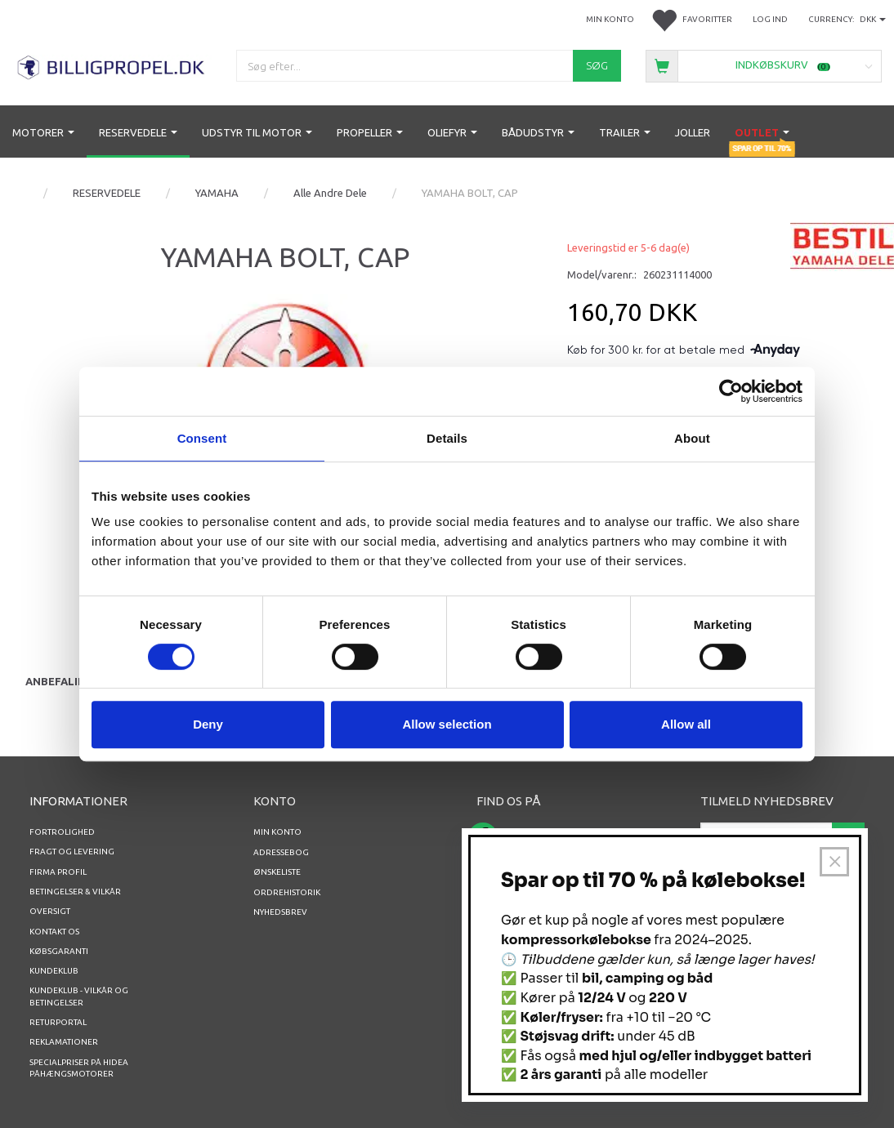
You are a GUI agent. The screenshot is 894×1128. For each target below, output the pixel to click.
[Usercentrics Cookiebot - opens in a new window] (730, 391)
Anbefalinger (66, 681)
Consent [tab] (202, 438)
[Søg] (597, 66)
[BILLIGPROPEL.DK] (112, 65)
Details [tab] (447, 438)
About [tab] (692, 438)
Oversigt (49, 911)
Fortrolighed (62, 831)
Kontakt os (54, 931)
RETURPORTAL (58, 1022)
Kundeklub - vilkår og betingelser (78, 996)
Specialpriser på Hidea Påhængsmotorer (78, 1068)
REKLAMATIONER (63, 1041)
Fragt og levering (71, 851)
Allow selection (446, 724)
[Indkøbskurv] (763, 65)
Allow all (686, 724)
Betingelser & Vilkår (75, 891)
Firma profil (58, 871)
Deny (208, 724)
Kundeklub (53, 970)
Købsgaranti (58, 951)
